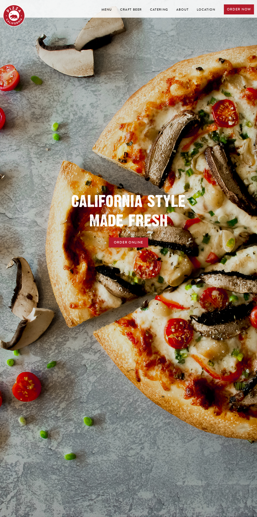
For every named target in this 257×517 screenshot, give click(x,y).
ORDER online (128, 242)
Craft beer (131, 9)
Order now (239, 9)
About (182, 9)
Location (206, 9)
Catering (159, 9)
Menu (106, 9)
